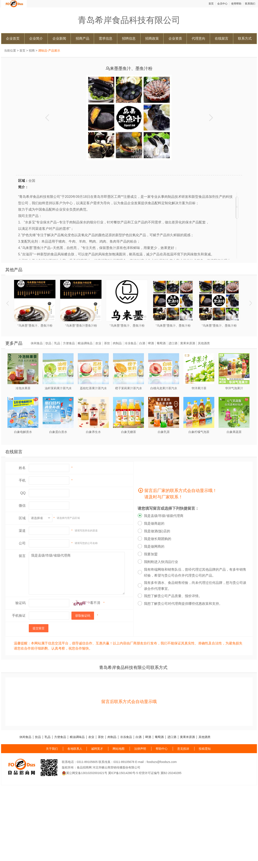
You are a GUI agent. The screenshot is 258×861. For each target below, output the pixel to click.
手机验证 (19, 615)
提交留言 (39, 628)
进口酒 (172, 343)
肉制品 (117, 343)
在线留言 (221, 38)
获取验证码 (82, 615)
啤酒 (151, 343)
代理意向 (198, 38)
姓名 (22, 468)
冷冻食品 (130, 343)
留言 (22, 556)
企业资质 (175, 38)
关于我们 (52, 748)
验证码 (20, 603)
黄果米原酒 (187, 343)
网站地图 (119, 748)
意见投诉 (183, 748)
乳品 (57, 343)
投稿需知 (205, 748)
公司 (22, 543)
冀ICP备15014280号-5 (123, 773)
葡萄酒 (161, 343)
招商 (32, 50)
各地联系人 (74, 748)
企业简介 (36, 38)
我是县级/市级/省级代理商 (77, 573)
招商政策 (152, 38)
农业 (98, 343)
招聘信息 (129, 38)
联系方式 (245, 38)
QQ (23, 493)
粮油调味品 (85, 343)
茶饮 (107, 343)
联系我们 (250, 3)
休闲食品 (37, 343)
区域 (22, 518)
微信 (22, 505)
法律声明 (140, 748)
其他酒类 (204, 343)
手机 (22, 480)
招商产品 (82, 38)
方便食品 (69, 343)
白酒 (142, 343)
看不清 (95, 603)
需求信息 (105, 38)
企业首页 (13, 38)
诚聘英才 (97, 748)
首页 (211, 3)
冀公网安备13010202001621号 (84, 773)
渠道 (22, 531)
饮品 (48, 343)
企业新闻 (59, 38)
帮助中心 (162, 748)
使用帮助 (236, 3)
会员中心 (222, 3)
